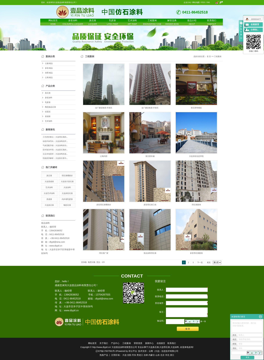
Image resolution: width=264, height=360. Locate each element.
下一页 (200, 262)
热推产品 (104, 355)
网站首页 (92, 343)
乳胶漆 (47, 102)
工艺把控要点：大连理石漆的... (55, 137)
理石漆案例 (196, 205)
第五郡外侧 (150, 156)
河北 (167, 355)
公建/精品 (49, 63)
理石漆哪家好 (67, 176)
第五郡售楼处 (196, 108)
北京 (162, 355)
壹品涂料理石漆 (150, 253)
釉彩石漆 (67, 205)
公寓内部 (103, 156)
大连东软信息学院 (196, 156)
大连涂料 (67, 187)
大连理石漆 (164, 347)
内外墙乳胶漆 (67, 199)
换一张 (203, 321)
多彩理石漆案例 (196, 253)
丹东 (134, 355)
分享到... (255, 30)
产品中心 (115, 343)
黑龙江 (140, 355)
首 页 (209, 56)
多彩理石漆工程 (150, 205)
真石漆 (47, 93)
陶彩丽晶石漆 (50, 107)
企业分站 (187, 2)
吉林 (146, 355)
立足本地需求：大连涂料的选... (55, 154)
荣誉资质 (138, 343)
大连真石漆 (49, 205)
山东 (157, 355)
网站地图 (196, 2)
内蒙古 (151, 355)
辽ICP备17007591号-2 (106, 351)
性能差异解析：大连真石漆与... (55, 158)
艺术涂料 (48, 121)
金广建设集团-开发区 (103, 108)
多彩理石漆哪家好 (103, 205)
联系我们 (171, 343)
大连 (124, 355)
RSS (203, 2)
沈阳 (129, 355)
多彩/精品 (49, 68)
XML (208, 2)
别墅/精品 (49, 73)
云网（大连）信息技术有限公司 (163, 351)
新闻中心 (149, 343)
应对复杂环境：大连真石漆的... (55, 150)
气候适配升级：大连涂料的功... (55, 145)
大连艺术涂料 (49, 193)
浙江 (172, 355)
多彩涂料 (48, 98)
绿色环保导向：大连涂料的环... (55, 141)
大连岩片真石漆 (67, 181)
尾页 (209, 262)
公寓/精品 (49, 77)
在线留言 (161, 343)
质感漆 (47, 116)
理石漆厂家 (103, 253)
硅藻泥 (47, 112)
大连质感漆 (49, 181)
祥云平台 (133, 351)
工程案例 (217, 56)
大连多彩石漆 (67, 193)
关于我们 (104, 343)
